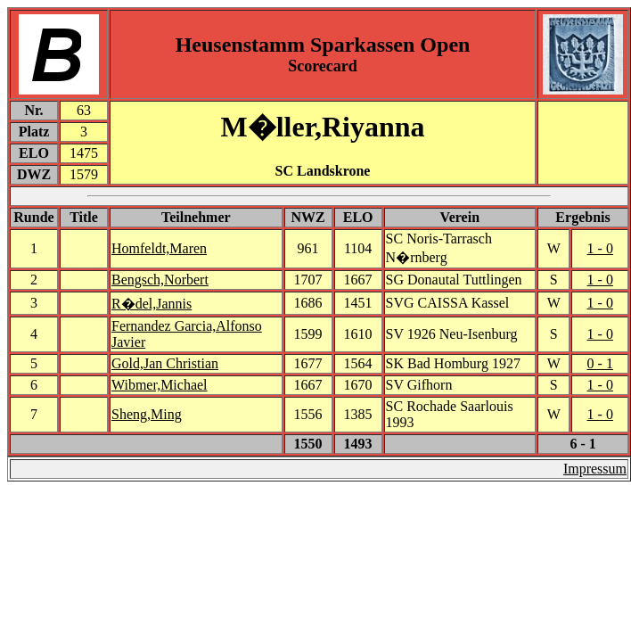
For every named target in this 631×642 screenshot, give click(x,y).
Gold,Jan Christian (164, 363)
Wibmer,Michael (159, 384)
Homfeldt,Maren (159, 248)
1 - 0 (600, 248)
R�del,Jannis (151, 303)
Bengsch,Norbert (160, 279)
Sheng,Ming (146, 414)
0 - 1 (600, 363)
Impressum (595, 468)
